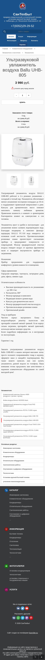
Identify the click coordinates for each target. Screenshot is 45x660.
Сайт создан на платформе (22, 633)
